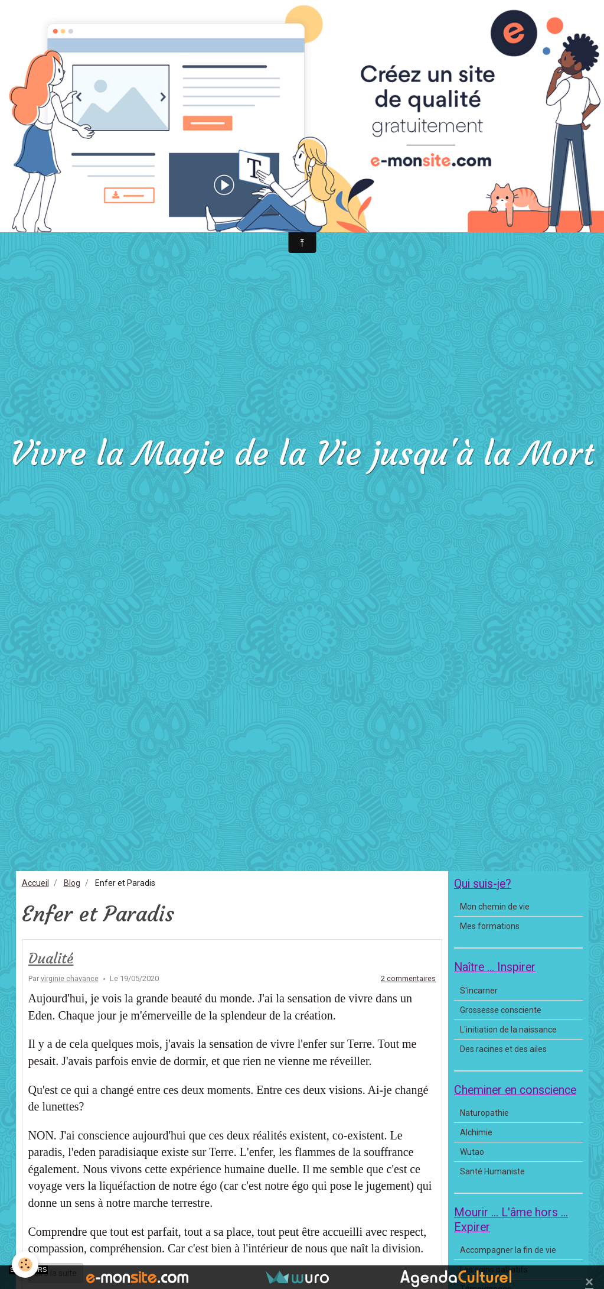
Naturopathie (484, 1113)
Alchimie (476, 1132)
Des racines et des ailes (503, 1049)
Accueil (35, 883)
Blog (72, 883)
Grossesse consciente (500, 1010)
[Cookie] (25, 1264)
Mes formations (490, 926)
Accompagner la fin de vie (508, 1250)
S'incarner (479, 990)
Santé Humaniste (492, 1171)
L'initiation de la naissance (508, 1029)
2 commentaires (408, 978)
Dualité (51, 958)
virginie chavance (70, 978)
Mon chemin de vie (495, 906)
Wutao (472, 1152)
